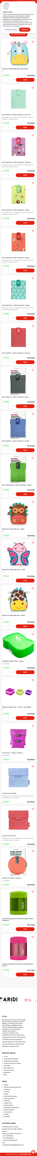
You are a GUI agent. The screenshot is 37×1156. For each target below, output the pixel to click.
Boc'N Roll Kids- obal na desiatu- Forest (15, 210)
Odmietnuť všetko (11, 30)
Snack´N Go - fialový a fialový (12, 753)
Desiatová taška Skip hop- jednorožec (15, 69)
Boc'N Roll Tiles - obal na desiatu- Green (15, 305)
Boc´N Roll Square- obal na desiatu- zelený (16, 485)
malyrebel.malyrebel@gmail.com (13, 1145)
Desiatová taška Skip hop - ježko (13, 529)
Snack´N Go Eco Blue (9, 793)
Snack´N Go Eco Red (9, 836)
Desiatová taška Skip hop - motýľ (13, 569)
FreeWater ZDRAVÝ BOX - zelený (13, 661)
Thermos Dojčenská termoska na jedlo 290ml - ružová (18, 965)
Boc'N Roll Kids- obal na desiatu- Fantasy (16, 162)
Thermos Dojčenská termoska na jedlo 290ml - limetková (18, 919)
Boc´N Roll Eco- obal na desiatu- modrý (15, 441)
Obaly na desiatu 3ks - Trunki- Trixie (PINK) (16, 707)
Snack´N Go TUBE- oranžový (11, 878)
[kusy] (8, 80)
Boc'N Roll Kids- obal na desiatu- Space (15, 258)
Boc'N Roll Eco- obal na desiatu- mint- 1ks (16, 115)
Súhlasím (24, 30)
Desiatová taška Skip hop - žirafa (13, 615)
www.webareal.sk (25, 1154)
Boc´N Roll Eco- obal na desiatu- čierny (15, 397)
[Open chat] (33, 1152)
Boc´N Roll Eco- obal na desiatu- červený (16, 353)
